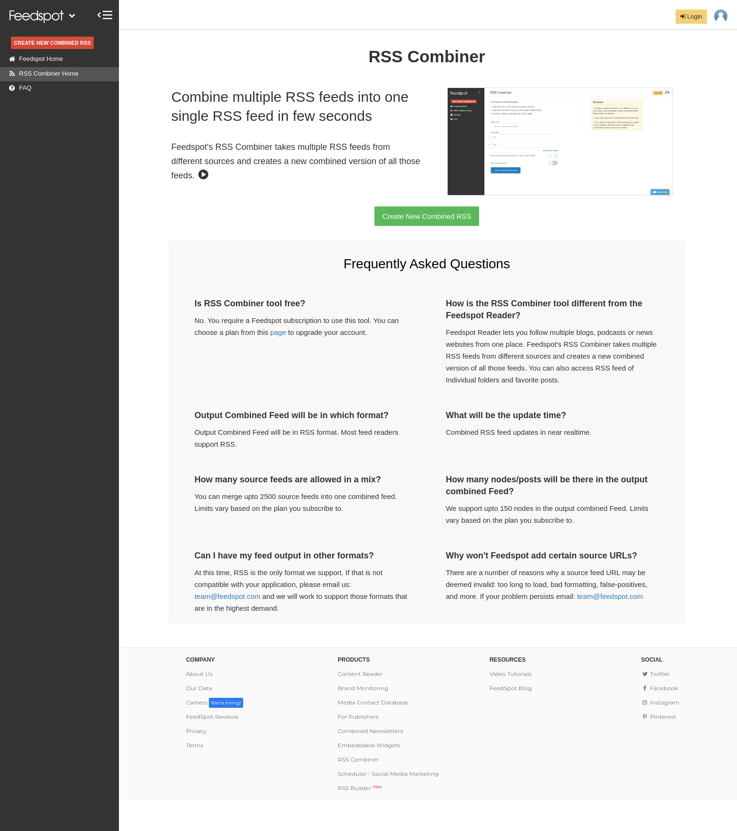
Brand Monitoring (363, 688)
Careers (214, 702)
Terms (195, 745)
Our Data (199, 688)
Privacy (196, 730)
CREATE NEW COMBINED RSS (52, 43)
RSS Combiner (358, 759)
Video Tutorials (511, 673)
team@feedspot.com (228, 596)
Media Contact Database (373, 702)
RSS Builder (360, 788)
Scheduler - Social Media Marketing (388, 773)
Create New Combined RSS (427, 216)
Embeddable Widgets (369, 745)
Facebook (659, 688)
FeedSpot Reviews (212, 716)
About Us (199, 673)
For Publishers (358, 716)
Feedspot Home (34, 59)
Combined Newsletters (370, 730)
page (278, 332)
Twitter (655, 673)
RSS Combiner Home (42, 73)
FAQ (18, 88)
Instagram (660, 702)
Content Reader (360, 673)
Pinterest (658, 716)
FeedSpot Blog (511, 688)
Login (691, 16)
